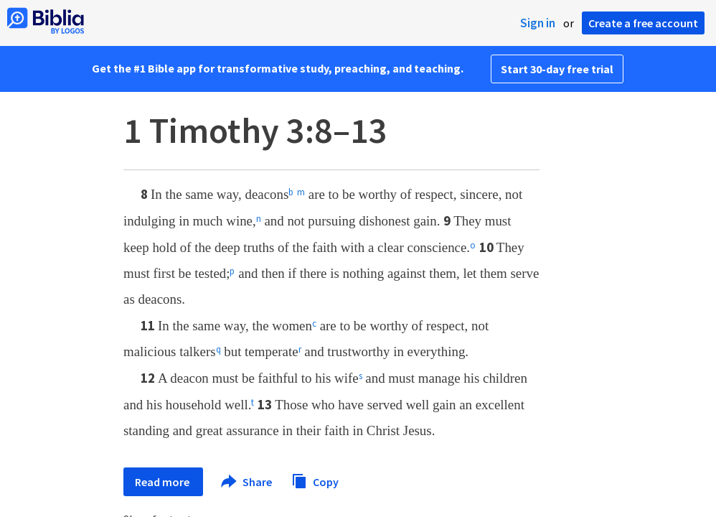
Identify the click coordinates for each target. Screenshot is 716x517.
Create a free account (643, 23)
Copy (315, 480)
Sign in (537, 23)
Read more (163, 482)
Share (247, 482)
